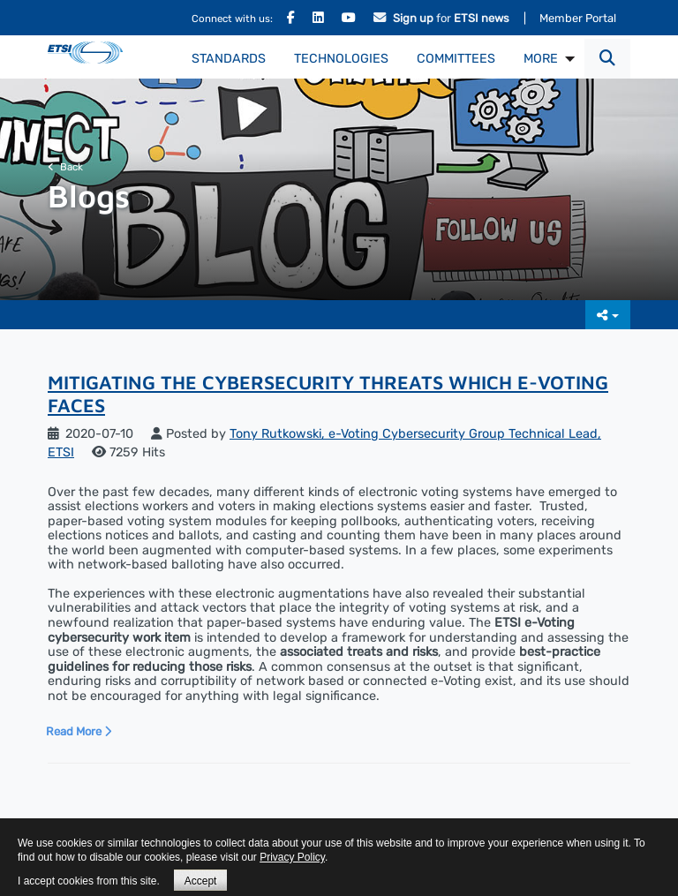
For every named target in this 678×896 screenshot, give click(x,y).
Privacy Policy (292, 857)
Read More (78, 731)
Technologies (341, 58)
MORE (541, 58)
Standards (229, 58)
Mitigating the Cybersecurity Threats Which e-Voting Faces (328, 394)
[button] (607, 59)
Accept (201, 881)
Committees (456, 58)
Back (65, 167)
